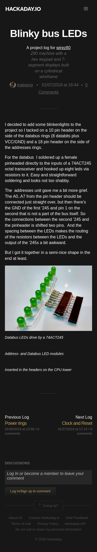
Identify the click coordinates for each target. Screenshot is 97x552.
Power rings (16, 423)
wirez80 (63, 48)
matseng (21, 85)
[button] (86, 9)
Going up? (48, 506)
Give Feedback (77, 518)
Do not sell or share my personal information (48, 529)
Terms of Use (21, 524)
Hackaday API (75, 524)
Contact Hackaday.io (44, 518)
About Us (15, 518)
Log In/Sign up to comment (30, 491)
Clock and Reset (77, 423)
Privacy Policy (48, 524)
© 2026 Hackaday (48, 539)
